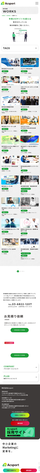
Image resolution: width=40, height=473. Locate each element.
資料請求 (28, 470)
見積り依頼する (11, 470)
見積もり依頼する (20, 415)
